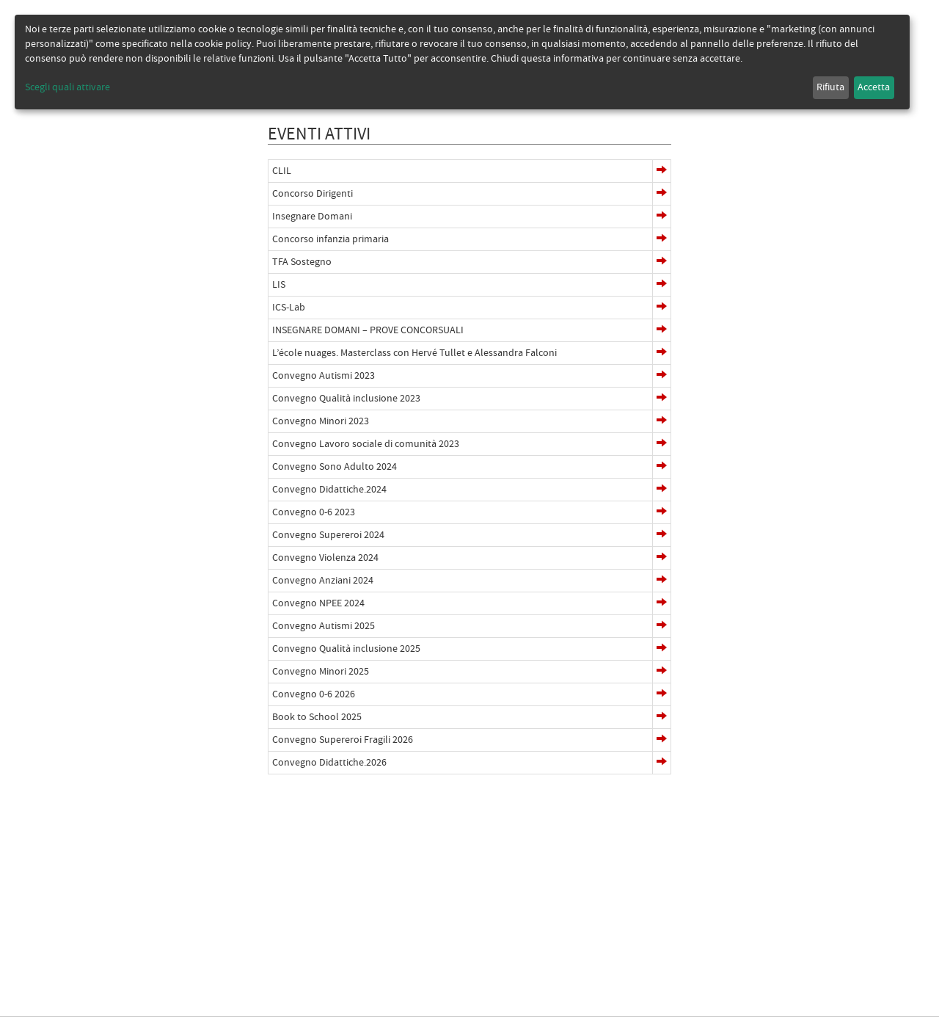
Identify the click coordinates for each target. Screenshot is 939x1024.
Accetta (874, 87)
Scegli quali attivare (67, 87)
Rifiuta (830, 87)
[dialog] (462, 62)
